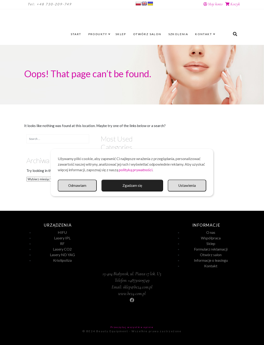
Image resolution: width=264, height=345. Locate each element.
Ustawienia (143, 185)
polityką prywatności (135, 169)
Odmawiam (186, 185)
